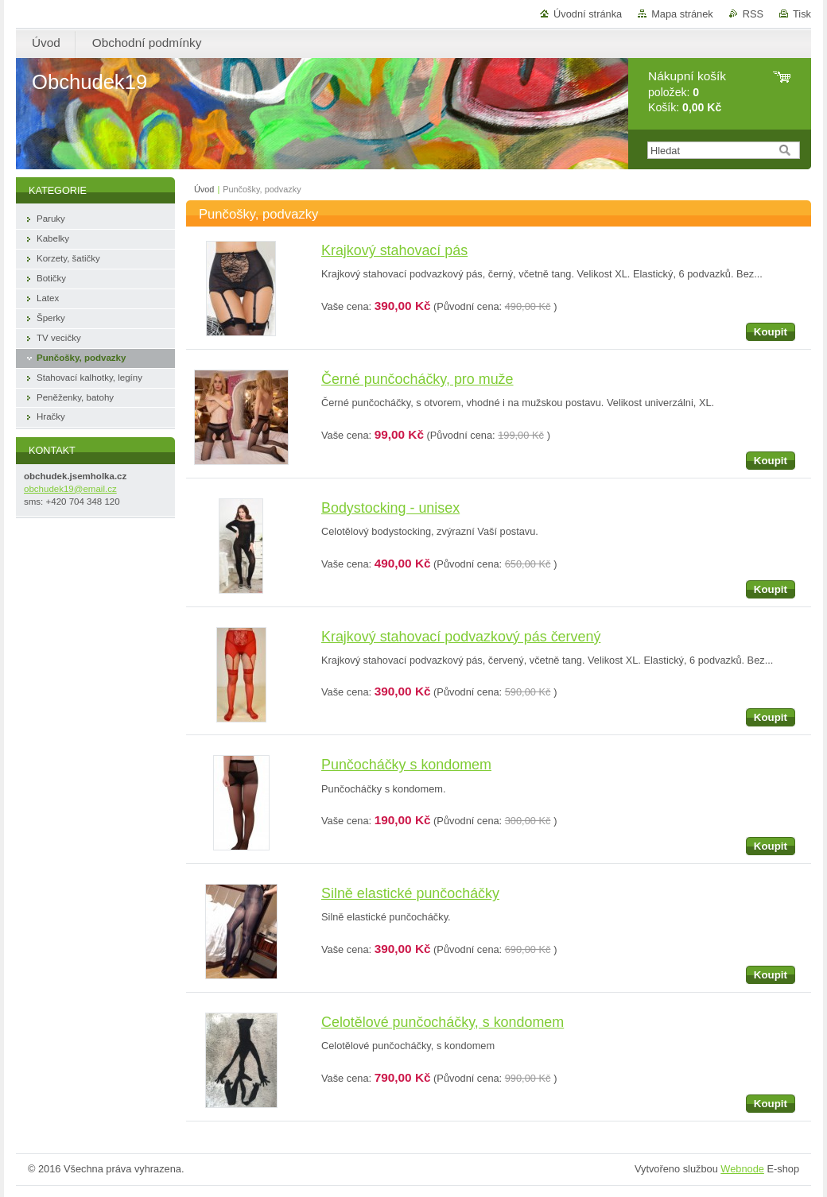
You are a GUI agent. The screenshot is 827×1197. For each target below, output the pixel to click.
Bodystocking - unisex (390, 508)
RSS (753, 14)
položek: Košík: (687, 92)
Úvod (204, 189)
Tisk (802, 14)
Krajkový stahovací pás (394, 250)
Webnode (742, 1169)
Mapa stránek (682, 14)
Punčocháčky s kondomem (406, 765)
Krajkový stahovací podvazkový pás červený (460, 637)
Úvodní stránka (587, 14)
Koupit (770, 332)
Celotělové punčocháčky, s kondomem (442, 1022)
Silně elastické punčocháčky (410, 893)
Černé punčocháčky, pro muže (417, 379)
